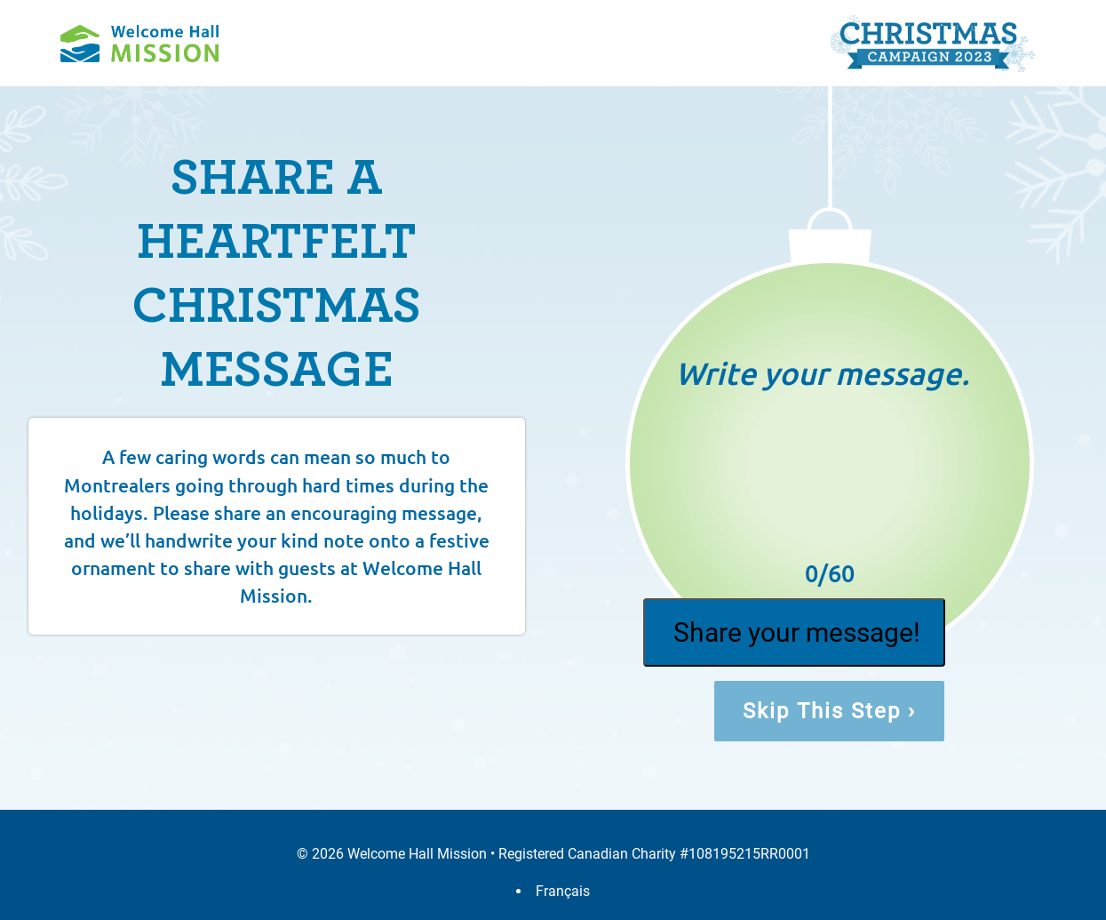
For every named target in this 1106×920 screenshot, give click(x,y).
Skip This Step (829, 711)
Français (563, 891)
